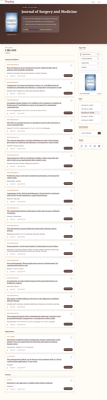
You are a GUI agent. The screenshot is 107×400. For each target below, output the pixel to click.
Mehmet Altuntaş (10, 181)
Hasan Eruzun (31, 251)
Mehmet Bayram (10, 234)
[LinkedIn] (94, 146)
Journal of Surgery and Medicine (49, 12)
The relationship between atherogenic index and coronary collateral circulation (33, 212)
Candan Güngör (10, 347)
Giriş (99, 2)
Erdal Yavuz (9, 198)
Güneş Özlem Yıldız (11, 321)
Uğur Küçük (9, 145)
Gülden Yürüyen (55, 249)
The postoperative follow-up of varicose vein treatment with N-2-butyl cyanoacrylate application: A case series (34, 360)
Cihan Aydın (9, 216)
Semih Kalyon (48, 249)
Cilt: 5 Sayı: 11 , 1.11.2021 (87, 109)
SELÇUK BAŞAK (32, 7)
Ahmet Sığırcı (50, 304)
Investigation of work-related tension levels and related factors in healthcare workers (32, 282)
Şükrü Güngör (20, 304)
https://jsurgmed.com (34, 29)
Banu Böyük (17, 73)
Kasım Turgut (17, 198)
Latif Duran (18, 181)
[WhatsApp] (86, 146)
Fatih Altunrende (46, 128)
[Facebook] (81, 146)
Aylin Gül (21, 268)
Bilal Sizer (9, 268)
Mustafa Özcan (10, 249)
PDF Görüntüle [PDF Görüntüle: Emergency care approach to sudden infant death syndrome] (68, 388)
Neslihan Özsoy (23, 251)
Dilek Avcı (16, 286)
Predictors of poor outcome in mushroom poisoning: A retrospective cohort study (33, 177)
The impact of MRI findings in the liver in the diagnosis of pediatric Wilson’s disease (33, 300)
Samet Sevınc (32, 73)
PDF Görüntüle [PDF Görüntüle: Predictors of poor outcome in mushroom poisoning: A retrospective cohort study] (68, 183)
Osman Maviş (44, 73)
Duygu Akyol (37, 321)
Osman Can (9, 128)
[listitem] (90, 54)
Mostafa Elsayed (17, 110)
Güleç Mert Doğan (11, 304)
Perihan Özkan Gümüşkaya (13, 251)
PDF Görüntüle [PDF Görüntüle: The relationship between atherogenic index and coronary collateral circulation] (68, 218)
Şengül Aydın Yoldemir (27, 249)
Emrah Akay (18, 347)
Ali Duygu (16, 145)
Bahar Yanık (30, 347)
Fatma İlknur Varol (42, 304)
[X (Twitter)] (90, 146)
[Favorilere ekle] (71, 65)
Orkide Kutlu (41, 249)
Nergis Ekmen (29, 234)
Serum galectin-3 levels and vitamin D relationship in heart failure (32, 246)
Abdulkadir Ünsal (21, 90)
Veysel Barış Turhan (11, 90)
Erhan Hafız (9, 364)
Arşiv (80, 98)
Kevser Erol (36, 163)
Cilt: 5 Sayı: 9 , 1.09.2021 (87, 116)
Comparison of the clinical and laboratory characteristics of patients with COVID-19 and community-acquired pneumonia (33, 194)
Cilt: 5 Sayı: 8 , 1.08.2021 (87, 120)
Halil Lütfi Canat (23, 128)
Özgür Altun (35, 249)
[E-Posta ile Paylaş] (99, 146)
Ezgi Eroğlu (21, 163)
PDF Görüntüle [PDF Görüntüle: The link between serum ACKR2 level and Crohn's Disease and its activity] (68, 236)
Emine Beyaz (10, 386)
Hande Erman (10, 73)
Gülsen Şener (36, 234)
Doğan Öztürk (29, 90)
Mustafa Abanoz (17, 216)
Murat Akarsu (18, 249)
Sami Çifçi (17, 234)
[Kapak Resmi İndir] (99, 94)
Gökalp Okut (26, 304)
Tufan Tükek (44, 251)
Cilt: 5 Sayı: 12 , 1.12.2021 (87, 105)
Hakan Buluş (42, 90)
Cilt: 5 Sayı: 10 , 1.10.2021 (87, 112)
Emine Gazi (21, 145)
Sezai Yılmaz (56, 304)
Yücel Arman (37, 251)
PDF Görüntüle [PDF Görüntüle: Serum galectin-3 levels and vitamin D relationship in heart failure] (68, 253)
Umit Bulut (37, 73)
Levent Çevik (10, 286)
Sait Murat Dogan (34, 304)
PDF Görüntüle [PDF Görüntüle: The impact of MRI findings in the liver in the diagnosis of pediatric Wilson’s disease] (68, 306)
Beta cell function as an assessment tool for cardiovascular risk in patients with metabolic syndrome (32, 69)
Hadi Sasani (42, 234)
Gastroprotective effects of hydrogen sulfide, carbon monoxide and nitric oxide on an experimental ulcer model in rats (32, 159)
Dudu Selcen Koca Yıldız (12, 163)
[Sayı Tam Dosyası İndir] (99, 133)
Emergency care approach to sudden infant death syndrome (30, 383)
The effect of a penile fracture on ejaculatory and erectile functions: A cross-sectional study (33, 124)
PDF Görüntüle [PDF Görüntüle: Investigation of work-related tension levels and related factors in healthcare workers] (68, 288)
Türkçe (93, 2)
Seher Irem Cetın (24, 73)
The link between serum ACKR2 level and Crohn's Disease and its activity (31, 230)
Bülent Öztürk (36, 90)
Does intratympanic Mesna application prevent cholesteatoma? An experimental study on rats (32, 264)
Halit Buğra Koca (29, 163)
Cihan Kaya (52, 321)
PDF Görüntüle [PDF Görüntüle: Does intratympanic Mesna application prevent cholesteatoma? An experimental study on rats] (68, 271)
